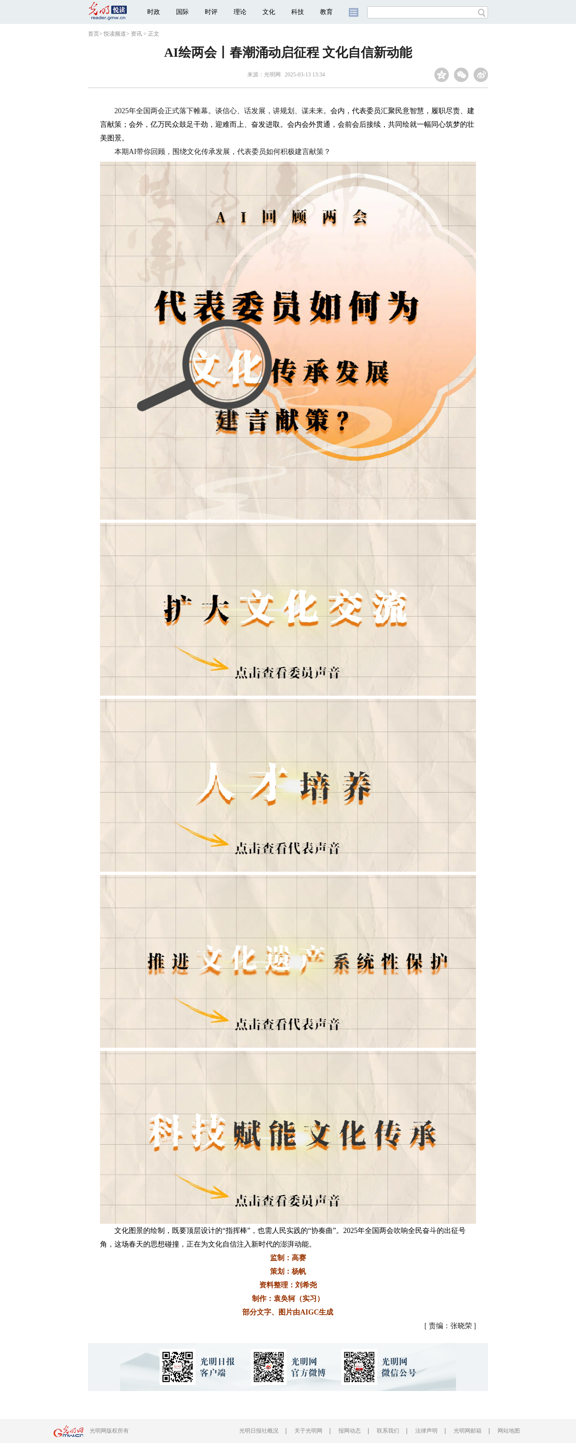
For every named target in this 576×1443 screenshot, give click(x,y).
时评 (211, 11)
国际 (182, 11)
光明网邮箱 (468, 1431)
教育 (326, 11)
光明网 (272, 75)
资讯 (136, 34)
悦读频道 (115, 34)
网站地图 (509, 1431)
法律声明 (426, 1431)
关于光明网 (308, 1431)
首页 (93, 34)
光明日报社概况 (258, 1431)
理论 (240, 11)
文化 (268, 11)
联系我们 (388, 1431)
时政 (153, 11)
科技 (297, 11)
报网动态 (349, 1431)
